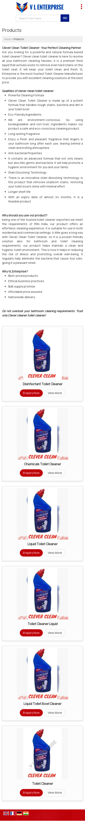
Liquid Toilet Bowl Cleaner (42, 704)
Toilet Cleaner (42, 784)
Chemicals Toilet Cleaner (42, 464)
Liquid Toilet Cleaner (42, 544)
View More (55, 393)
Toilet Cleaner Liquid (42, 624)
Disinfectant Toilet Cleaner (42, 384)
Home (7, 39)
